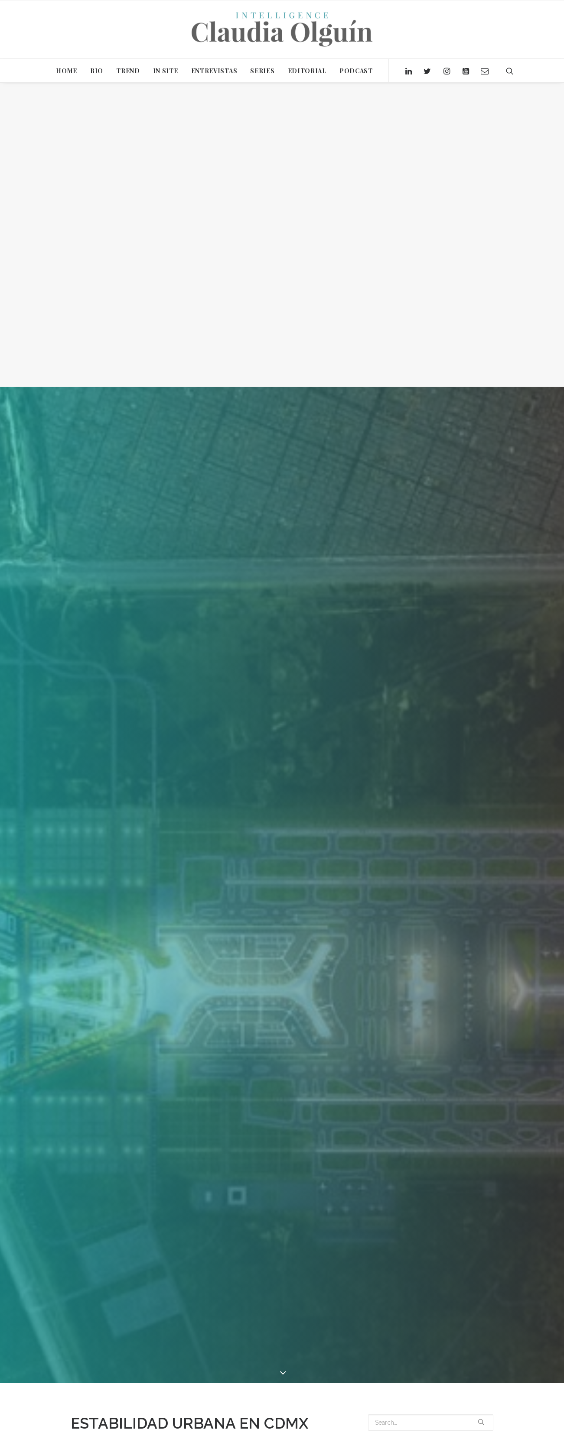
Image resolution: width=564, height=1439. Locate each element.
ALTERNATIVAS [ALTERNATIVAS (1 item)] (460, 1404)
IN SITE (165, 71)
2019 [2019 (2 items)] (376, 1404)
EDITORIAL (307, 71)
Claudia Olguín (220, 1092)
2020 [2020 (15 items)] (396, 1404)
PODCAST (356, 71)
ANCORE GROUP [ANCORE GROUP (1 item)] (467, 1417)
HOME (66, 71)
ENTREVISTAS (214, 71)
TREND (128, 71)
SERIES (262, 71)
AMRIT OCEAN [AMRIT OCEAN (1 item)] (421, 1417)
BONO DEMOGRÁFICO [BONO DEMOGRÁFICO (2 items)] (427, 1430)
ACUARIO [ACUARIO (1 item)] (422, 1404)
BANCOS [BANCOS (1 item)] (381, 1430)
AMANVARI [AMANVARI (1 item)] (383, 1417)
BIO (96, 71)
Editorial (158, 1092)
